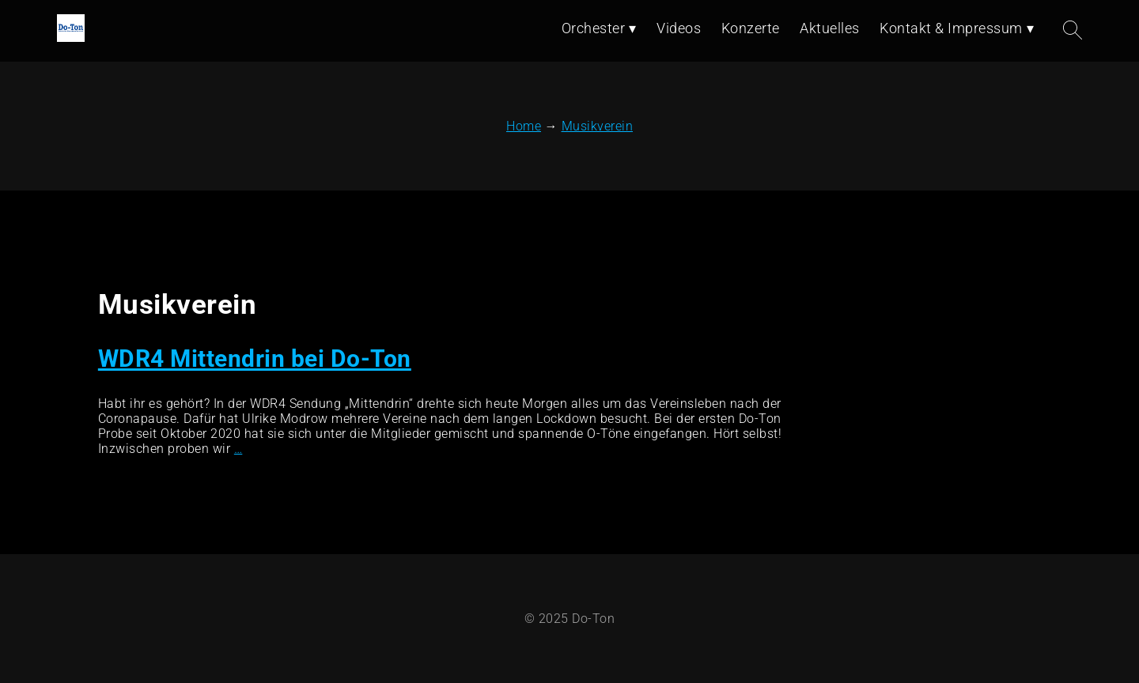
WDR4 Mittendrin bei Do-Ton (254, 358)
